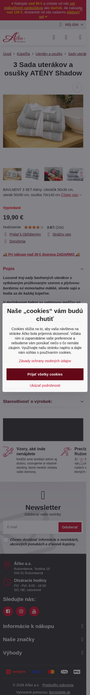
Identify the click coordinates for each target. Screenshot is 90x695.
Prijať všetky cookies (45, 374)
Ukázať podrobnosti (45, 385)
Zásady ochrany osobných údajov (45, 361)
